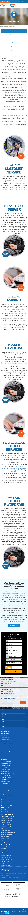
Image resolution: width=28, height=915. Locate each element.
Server (14, 209)
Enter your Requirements (15, 663)
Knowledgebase (5, 723)
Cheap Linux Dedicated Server (7, 816)
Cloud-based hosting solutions (11, 359)
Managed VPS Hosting (6, 846)
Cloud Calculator (6, 716)
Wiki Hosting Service (5, 775)
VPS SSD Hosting (5, 848)
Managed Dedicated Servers (7, 820)
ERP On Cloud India (5, 807)
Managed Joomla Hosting (6, 781)
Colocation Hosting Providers (7, 792)
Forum (3, 719)
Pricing (14, 300)
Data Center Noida (5, 788)
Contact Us (14, 51)
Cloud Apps (4, 714)
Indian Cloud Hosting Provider (6, 26)
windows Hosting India (6, 763)
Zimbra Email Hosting (5, 857)
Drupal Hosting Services (6, 777)
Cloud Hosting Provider (6, 811)
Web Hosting (4, 759)
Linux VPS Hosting (5, 842)
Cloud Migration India (5, 757)
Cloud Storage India (5, 733)
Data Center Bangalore (6, 790)
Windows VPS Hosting (6, 844)
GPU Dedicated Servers (6, 822)
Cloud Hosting (5, 603)
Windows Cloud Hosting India (7, 743)
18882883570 (8, 683)
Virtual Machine (4, 783)
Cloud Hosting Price (5, 749)
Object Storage (4, 755)
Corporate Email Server (6, 863)
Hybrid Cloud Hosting (5, 739)
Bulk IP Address (4, 828)
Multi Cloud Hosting (5, 852)
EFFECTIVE (14, 297)
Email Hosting (20, 605)
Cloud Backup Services (6, 735)
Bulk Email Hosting (5, 861)
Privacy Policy (14, 873)
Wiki (3, 721)
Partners (14, 39)
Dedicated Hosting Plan (6, 824)
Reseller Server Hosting (6, 830)
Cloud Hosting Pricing (7, 712)
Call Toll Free (5, 1)
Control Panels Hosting (6, 826)
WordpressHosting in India (6, 779)
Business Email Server (6, 865)
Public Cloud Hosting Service (7, 751)
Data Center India (5, 786)
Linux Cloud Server (5, 741)
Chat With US (14, 625)
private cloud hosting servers (16, 468)
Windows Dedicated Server (7, 818)
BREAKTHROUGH (14, 206)
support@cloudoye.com (10, 693)
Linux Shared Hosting (5, 767)
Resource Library (4, 873)
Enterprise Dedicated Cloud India (8, 832)
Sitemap (3, 875)
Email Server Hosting (6, 855)
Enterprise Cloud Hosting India (7, 834)
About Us (14, 22)
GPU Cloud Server (5, 745)
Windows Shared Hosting (6, 769)
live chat (12, 619)
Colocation (13, 605)
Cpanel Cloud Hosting (5, 747)
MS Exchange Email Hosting (7, 859)
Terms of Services (22, 873)
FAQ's (10, 873)
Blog (3, 726)
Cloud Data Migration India (6, 805)
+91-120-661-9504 (10, 681)
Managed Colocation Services (7, 794)
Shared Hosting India (5, 765)
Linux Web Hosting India (6, 761)
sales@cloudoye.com (18, 621)
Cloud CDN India (4, 809)
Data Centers (14, 35)
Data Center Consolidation (6, 799)
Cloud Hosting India (6, 709)
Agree (7, 913)
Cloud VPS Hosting (5, 850)
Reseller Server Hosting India (7, 773)
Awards (14, 43)
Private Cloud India (5, 737)
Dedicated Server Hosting (16, 603)
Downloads (14, 47)
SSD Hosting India (5, 771)
